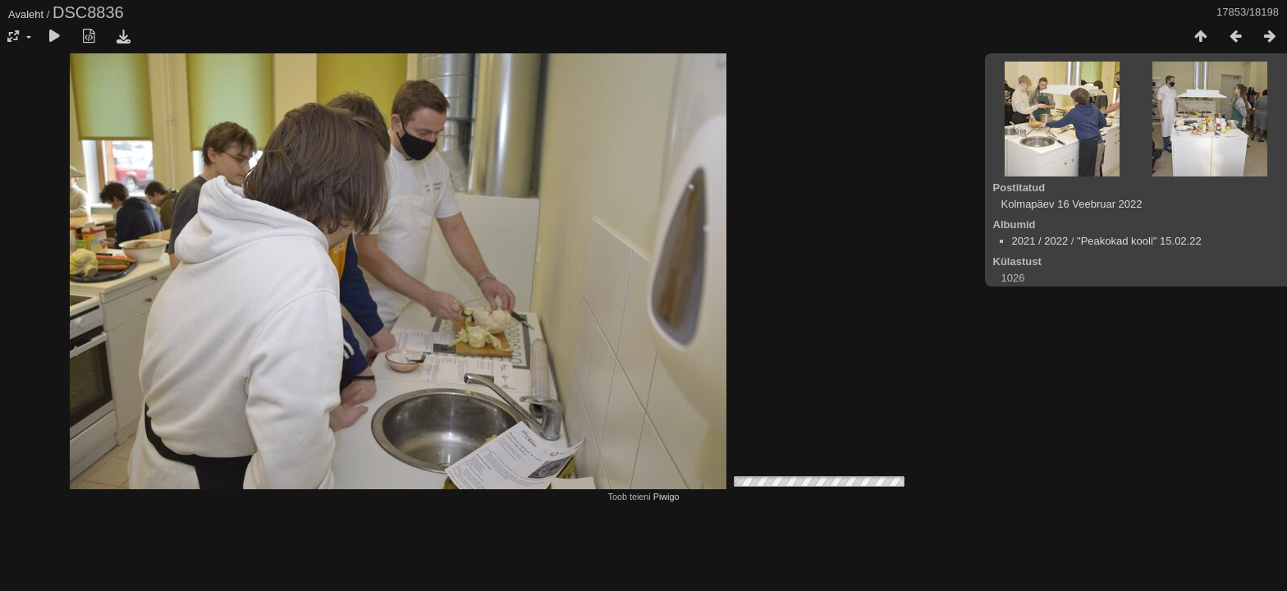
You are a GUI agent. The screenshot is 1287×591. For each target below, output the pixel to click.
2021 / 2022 (1040, 241)
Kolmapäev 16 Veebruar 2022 (1072, 204)
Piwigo (666, 497)
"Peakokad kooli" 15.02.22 (1139, 241)
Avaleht (26, 14)
